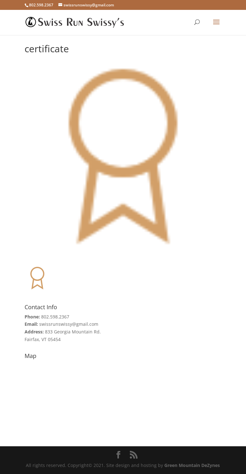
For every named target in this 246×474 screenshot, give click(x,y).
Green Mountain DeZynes (192, 465)
